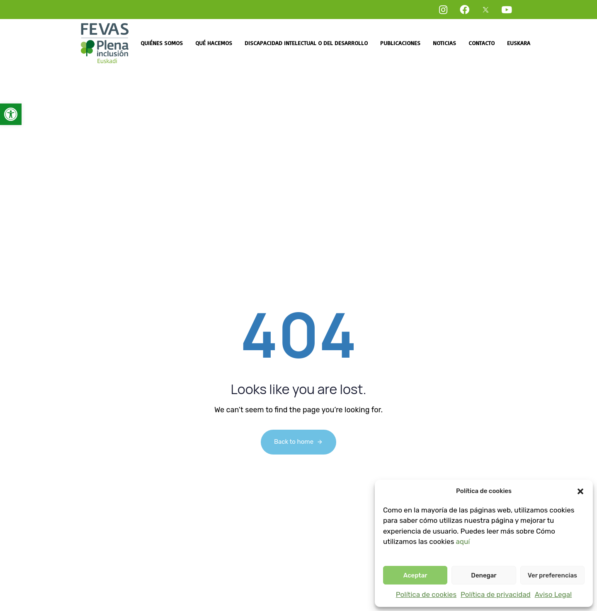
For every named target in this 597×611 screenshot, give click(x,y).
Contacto (481, 42)
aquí (463, 541)
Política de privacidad (496, 594)
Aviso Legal (553, 594)
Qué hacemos (213, 42)
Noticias (444, 42)
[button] (11, 114)
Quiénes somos (162, 42)
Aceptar (415, 575)
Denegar (483, 575)
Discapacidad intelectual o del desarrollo (306, 42)
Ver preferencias (552, 575)
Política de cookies (426, 594)
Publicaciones (400, 42)
